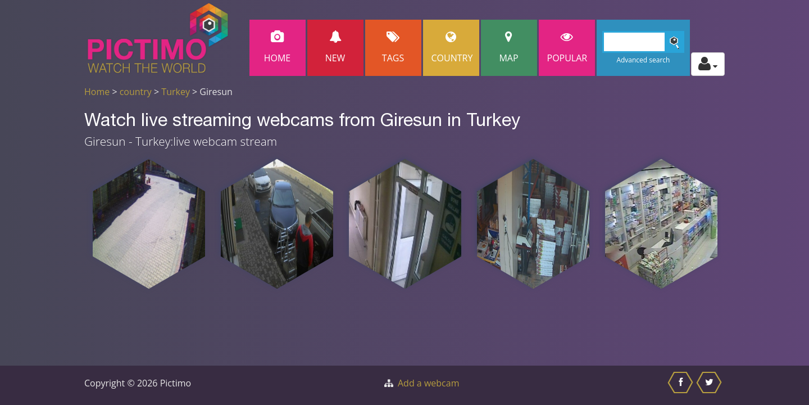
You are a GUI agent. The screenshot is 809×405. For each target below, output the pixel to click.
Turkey (175, 92)
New (335, 47)
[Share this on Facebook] (681, 385)
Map (509, 47)
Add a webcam (428, 383)
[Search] (643, 42)
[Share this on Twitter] (710, 385)
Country (452, 47)
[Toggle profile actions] (708, 64)
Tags (393, 47)
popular (567, 47)
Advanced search (643, 60)
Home (277, 47)
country (136, 92)
